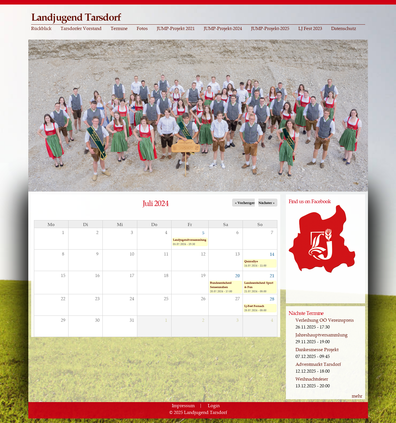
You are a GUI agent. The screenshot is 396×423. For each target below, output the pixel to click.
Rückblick (41, 28)
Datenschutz (343, 28)
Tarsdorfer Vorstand (81, 28)
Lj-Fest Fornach (254, 306)
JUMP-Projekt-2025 (270, 28)
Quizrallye (251, 261)
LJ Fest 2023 (310, 28)
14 (272, 254)
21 (272, 275)
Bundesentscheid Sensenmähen (221, 285)
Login (214, 405)
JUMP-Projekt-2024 (223, 28)
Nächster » (266, 202)
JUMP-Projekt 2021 (176, 28)
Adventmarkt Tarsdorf (318, 364)
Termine (119, 28)
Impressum (183, 405)
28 (272, 298)
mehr (357, 395)
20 (237, 275)
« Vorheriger (245, 202)
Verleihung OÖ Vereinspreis (325, 320)
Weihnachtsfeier (312, 378)
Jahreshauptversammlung (322, 334)
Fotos (142, 28)
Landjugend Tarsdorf (76, 16)
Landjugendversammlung (189, 240)
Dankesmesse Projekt (317, 349)
